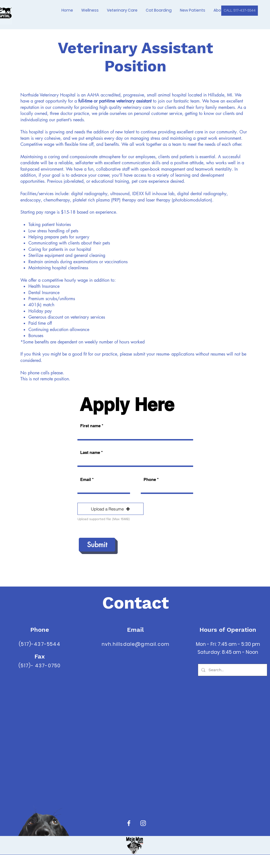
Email (85, 479)
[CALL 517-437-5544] (239, 11)
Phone (150, 479)
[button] (110, 509)
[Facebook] (129, 823)
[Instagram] (143, 823)
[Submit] (97, 545)
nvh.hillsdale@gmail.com (135, 644)
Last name (90, 452)
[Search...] (232, 670)
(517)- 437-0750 (39, 665)
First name (90, 426)
